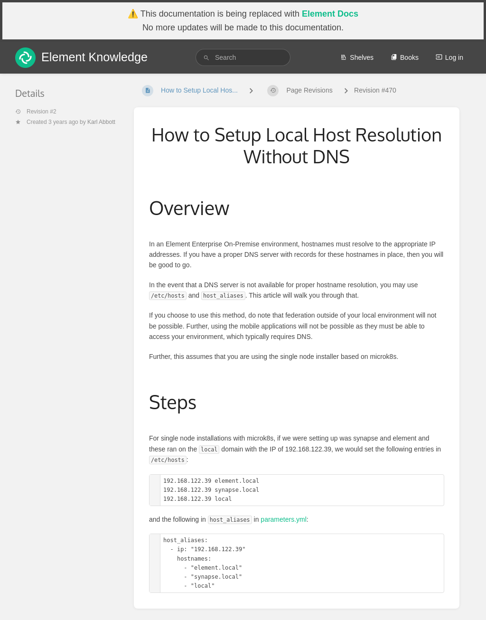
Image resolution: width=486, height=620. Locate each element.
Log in (449, 57)
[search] (243, 57)
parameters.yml (283, 519)
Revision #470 (375, 90)
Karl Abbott (101, 122)
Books (405, 57)
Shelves (357, 57)
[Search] (206, 58)
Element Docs (330, 14)
